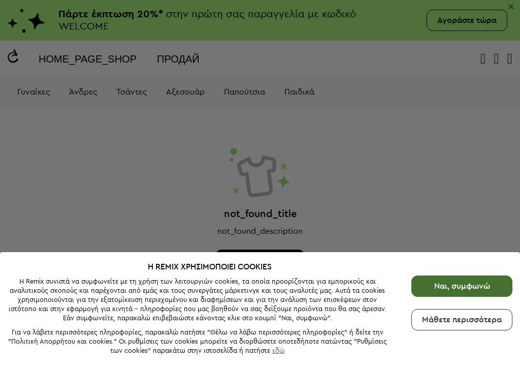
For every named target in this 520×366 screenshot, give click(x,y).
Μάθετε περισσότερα (462, 320)
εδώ (278, 350)
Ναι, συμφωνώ (462, 286)
